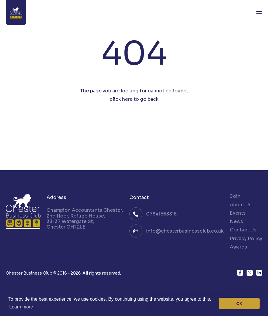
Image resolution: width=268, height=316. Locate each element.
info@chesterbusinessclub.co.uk (185, 231)
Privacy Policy (246, 238)
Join (235, 196)
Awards (238, 247)
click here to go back (134, 99)
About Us (241, 204)
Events (238, 213)
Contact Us (243, 230)
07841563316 (161, 214)
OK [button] (239, 303)
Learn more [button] (21, 306)
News (236, 221)
